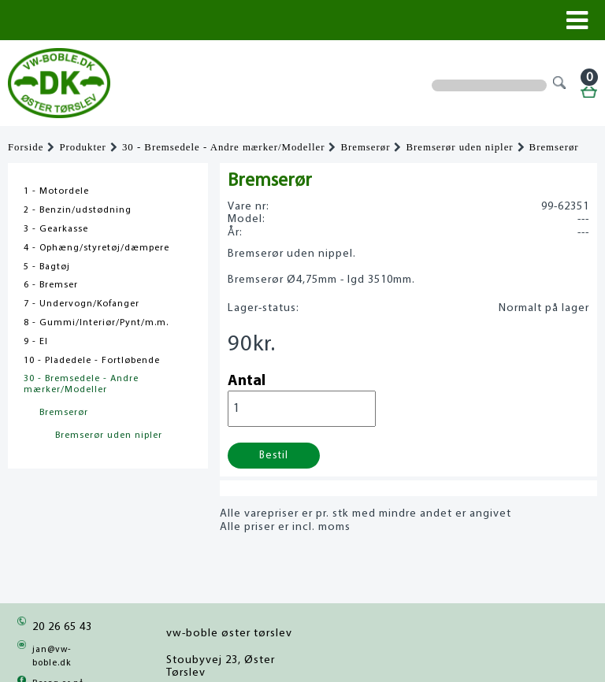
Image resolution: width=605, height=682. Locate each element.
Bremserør (365, 147)
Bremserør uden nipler (459, 147)
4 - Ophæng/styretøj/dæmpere (96, 248)
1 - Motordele (56, 191)
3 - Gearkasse (56, 229)
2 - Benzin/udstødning (78, 210)
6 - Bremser (51, 285)
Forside (25, 147)
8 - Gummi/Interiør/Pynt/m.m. (96, 323)
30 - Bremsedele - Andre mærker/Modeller (223, 147)
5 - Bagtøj (47, 267)
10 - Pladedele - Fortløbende (92, 360)
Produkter (82, 147)
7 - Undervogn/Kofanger (81, 304)
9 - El (36, 342)
